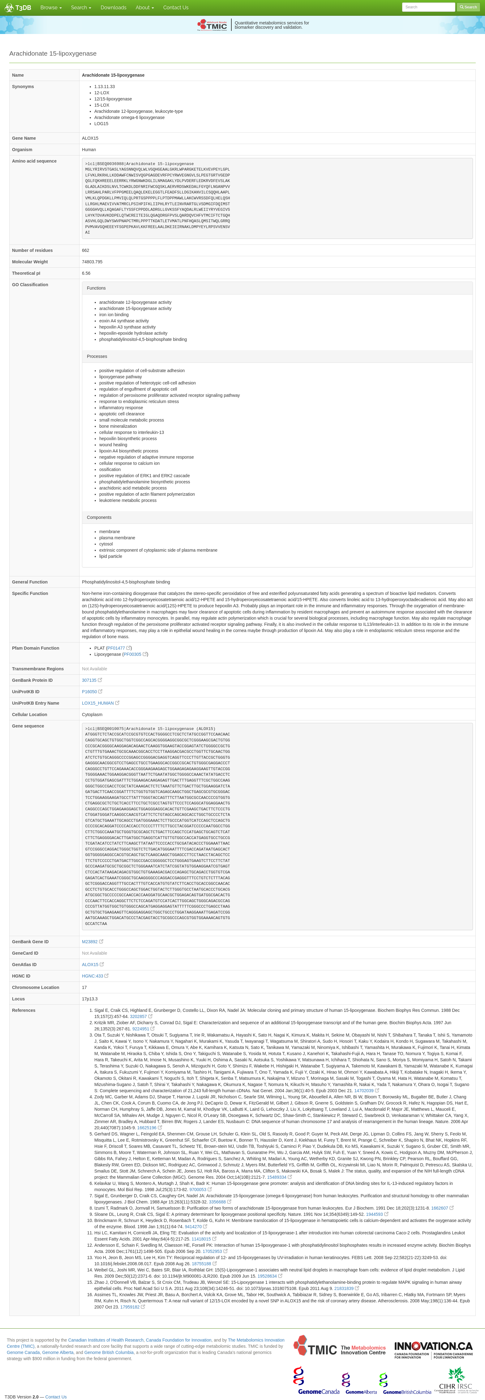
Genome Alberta (57, 1352)
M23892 (92, 941)
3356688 (220, 1201)
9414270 (196, 1226)
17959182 (132, 1307)
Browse (51, 8)
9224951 (143, 1028)
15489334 (279, 1177)
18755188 (204, 1263)
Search (81, 8)
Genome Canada (23, 1352)
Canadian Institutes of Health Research (106, 1340)
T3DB (23, 7)
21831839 (346, 1288)
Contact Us (176, 8)
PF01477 (119, 648)
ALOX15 (93, 964)
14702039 (366, 1090)
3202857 (141, 1016)
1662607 (442, 1208)
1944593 (377, 1214)
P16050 (92, 691)
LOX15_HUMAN (100, 703)
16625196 (149, 1127)
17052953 (215, 1251)
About (145, 8)
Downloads (113, 8)
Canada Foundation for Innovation (179, 1340)
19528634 (270, 1276)
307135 (92, 680)
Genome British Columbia (109, 1352)
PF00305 (135, 654)
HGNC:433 (95, 976)
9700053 (200, 1189)
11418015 (203, 1239)
